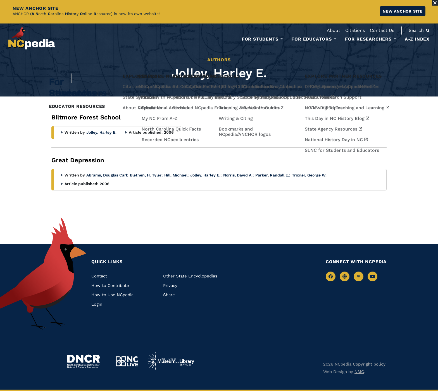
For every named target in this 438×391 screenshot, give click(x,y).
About (333, 30)
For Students (260, 39)
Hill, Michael (176, 175)
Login (96, 304)
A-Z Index (417, 39)
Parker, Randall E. (272, 175)
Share (169, 294)
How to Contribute (110, 285)
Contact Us (382, 30)
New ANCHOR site (403, 11)
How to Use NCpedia (112, 294)
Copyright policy (369, 364)
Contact (99, 276)
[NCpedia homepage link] (31, 38)
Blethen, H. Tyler (146, 175)
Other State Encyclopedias (190, 276)
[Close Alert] (435, 3)
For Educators (311, 39)
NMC (359, 371)
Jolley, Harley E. (101, 132)
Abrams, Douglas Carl (107, 175)
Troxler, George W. (309, 175)
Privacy (170, 285)
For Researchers (368, 39)
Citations (355, 30)
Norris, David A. (238, 175)
